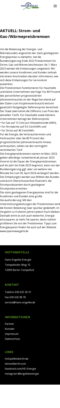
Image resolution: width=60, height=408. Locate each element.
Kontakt (9, 329)
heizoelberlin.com (15, 363)
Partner (9, 324)
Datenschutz (12, 339)
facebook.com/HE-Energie (20, 368)
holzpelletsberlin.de (16, 358)
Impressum (11, 334)
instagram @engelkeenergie (22, 373)
